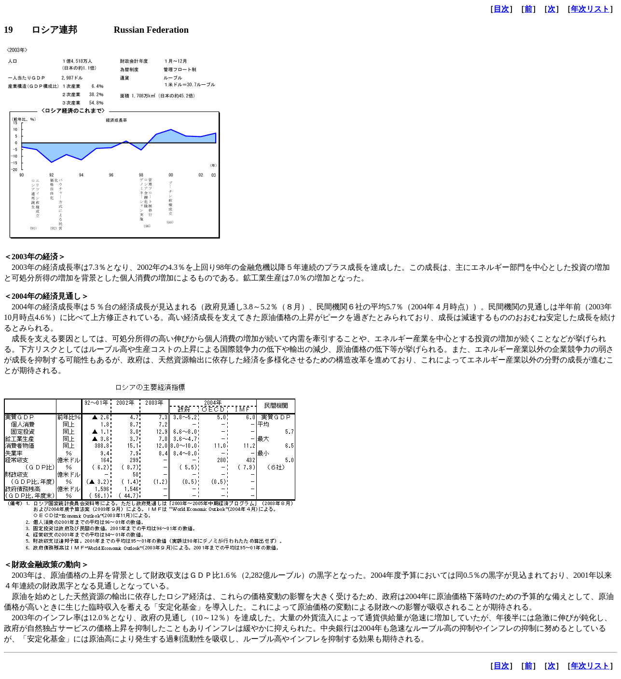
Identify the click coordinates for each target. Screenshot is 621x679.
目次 (501, 9)
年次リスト (590, 9)
